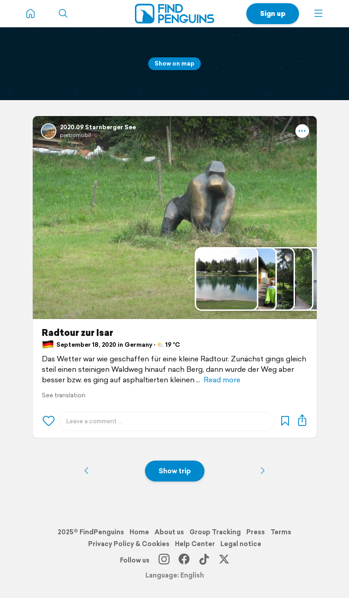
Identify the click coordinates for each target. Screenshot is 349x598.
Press (255, 532)
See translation (63, 395)
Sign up (272, 13)
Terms (280, 532)
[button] (318, 13)
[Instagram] (164, 560)
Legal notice (240, 543)
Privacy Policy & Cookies (129, 543)
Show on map (174, 63)
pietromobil (75, 135)
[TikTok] (204, 560)
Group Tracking (215, 532)
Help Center (195, 543)
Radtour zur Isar (77, 332)
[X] (224, 560)
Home (139, 532)
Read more (222, 380)
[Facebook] (184, 560)
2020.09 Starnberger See (98, 127)
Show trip (175, 471)
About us (169, 532)
